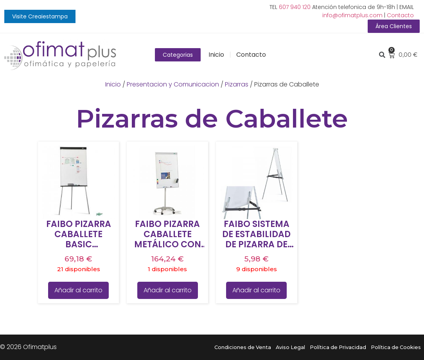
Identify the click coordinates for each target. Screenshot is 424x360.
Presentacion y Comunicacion (173, 84)
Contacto (400, 15)
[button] (39, 16)
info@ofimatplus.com (352, 15)
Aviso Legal (290, 347)
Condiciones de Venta (242, 347)
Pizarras (236, 84)
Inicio (216, 54)
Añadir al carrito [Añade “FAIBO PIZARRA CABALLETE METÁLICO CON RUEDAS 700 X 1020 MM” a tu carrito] (168, 290)
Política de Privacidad (338, 347)
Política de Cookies (396, 347)
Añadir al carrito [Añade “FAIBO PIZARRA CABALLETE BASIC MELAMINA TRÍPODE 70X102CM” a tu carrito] (78, 290)
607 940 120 (295, 7)
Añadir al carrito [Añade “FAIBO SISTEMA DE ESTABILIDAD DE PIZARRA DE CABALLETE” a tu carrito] (256, 290)
